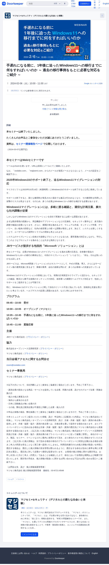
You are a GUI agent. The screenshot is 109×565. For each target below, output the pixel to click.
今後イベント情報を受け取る (54, 109)
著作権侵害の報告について (79, 553)
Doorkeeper (60, 558)
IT (46, 508)
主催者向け (85, 4)
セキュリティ (39, 508)
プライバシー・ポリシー (38, 337)
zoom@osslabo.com (15, 365)
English (106, 4)
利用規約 (42, 553)
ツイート (20, 479)
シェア (11, 479)
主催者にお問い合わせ (20, 553)
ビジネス (30, 508)
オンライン (15, 90)
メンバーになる (29, 534)
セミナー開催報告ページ (29, 144)
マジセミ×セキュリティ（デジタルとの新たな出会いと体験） (38, 16)
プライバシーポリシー (56, 553)
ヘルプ (34, 553)
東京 (23, 508)
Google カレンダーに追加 (93, 83)
